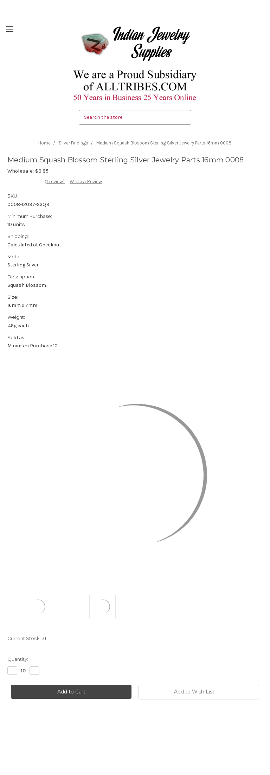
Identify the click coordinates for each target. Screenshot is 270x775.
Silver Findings (73, 143)
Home (44, 143)
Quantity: (17, 659)
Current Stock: (26, 638)
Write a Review (86, 182)
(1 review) (55, 182)
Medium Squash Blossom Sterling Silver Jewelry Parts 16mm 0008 (164, 143)
